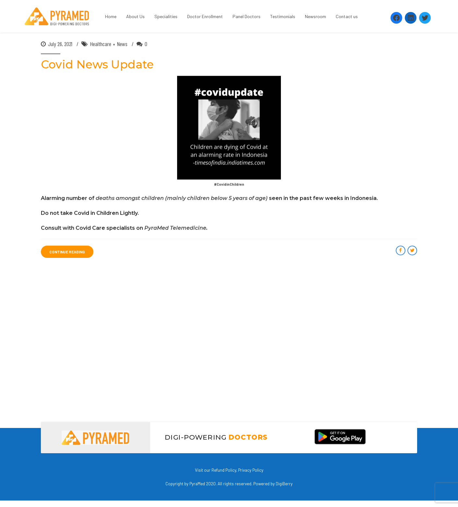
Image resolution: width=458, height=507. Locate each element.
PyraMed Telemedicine (175, 228)
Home (110, 16)
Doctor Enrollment (205, 16)
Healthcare (100, 44)
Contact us (347, 16)
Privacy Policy (250, 470)
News (122, 44)
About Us (135, 16)
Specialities (165, 16)
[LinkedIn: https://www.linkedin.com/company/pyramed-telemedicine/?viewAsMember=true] (410, 18)
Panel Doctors (246, 16)
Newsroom (315, 16)
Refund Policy (223, 470)
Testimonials (282, 16)
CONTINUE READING (67, 252)
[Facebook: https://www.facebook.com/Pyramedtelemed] (396, 18)
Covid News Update (97, 65)
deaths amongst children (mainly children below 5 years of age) (182, 198)
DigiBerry (284, 483)
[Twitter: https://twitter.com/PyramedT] (425, 18)
